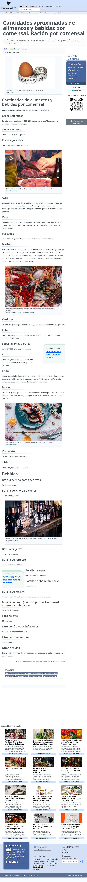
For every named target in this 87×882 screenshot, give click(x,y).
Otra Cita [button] (76, 87)
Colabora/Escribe (38, 863)
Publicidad (65, 852)
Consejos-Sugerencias (15, 673)
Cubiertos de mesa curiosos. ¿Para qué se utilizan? (42, 826)
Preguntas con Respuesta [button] (76, 122)
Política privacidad (39, 861)
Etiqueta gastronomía (35, 673)
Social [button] (22, 6)
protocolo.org (50, 676)
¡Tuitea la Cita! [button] (76, 90)
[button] (33, 73)
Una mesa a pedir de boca (13, 769)
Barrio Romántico (53, 863)
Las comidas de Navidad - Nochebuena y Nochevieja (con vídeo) (14, 827)
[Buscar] (29, 9)
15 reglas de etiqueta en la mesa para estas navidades (70, 770)
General (10, 676)
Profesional (21, 676)
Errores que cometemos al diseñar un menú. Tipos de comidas (71, 742)
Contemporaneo (35, 676)
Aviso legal (36, 859)
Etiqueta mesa (52, 673)
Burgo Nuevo (51, 865)
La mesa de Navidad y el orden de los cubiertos (42, 770)
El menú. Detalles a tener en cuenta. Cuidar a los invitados (71, 798)
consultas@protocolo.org (42, 850)
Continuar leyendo (15, 754)
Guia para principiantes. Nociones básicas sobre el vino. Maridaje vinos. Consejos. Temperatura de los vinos (43, 744)
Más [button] (58, 6)
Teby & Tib (50, 861)
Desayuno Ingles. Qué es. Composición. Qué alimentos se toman (42, 798)
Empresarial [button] (35, 6)
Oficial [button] (49, 6)
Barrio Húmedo (52, 859)
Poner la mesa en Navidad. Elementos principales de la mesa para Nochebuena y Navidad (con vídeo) (14, 744)
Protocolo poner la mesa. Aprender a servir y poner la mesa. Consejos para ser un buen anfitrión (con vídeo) (15, 801)
